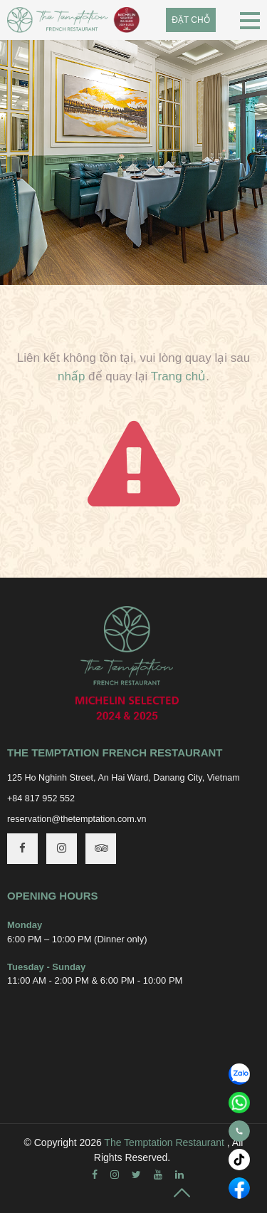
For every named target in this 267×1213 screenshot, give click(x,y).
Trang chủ (178, 376)
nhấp (71, 376)
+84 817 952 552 (41, 798)
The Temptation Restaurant (164, 1142)
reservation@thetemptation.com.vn (77, 819)
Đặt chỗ (190, 20)
